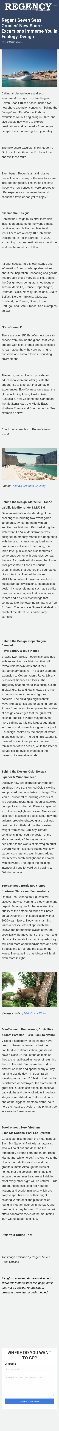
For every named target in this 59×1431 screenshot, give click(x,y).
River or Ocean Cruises (12, 42)
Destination (10, 1364)
